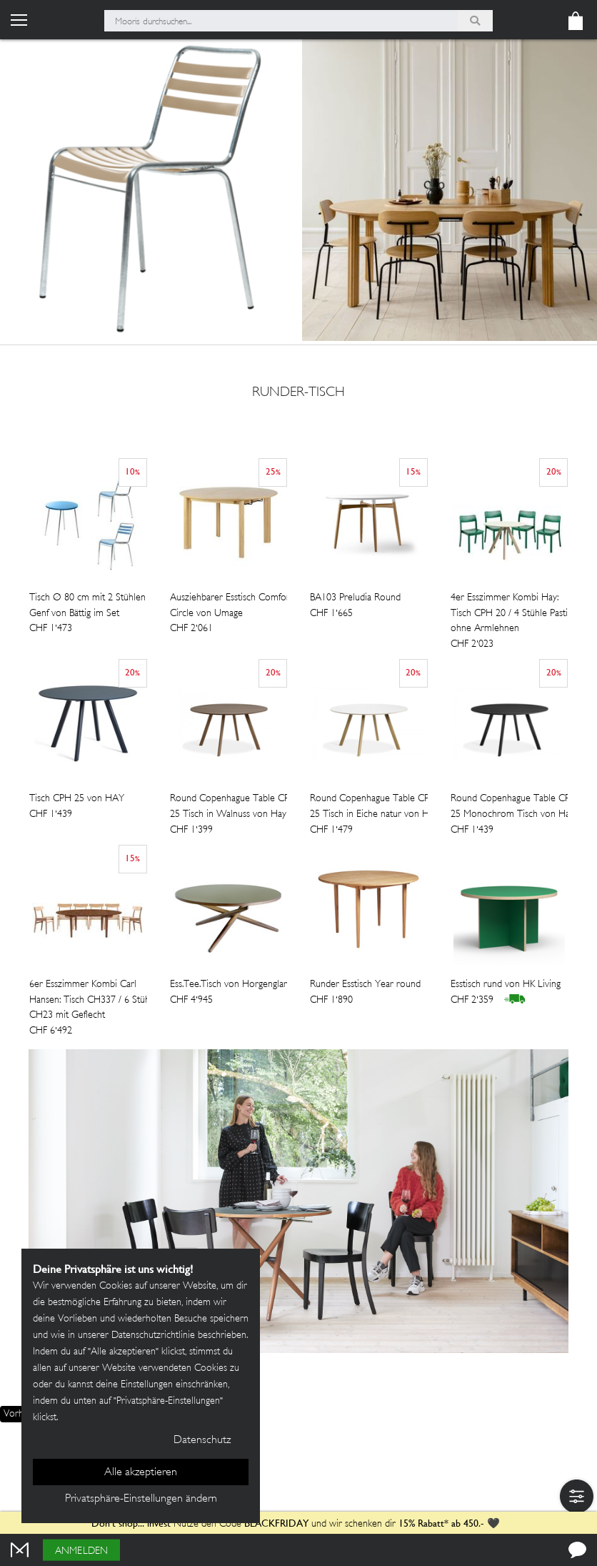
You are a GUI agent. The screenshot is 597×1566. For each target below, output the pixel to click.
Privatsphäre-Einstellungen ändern (141, 1499)
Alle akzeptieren (140, 1472)
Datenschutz (202, 1440)
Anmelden (81, 1551)
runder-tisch (298, 393)
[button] (576, 1496)
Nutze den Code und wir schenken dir (243, 1524)
